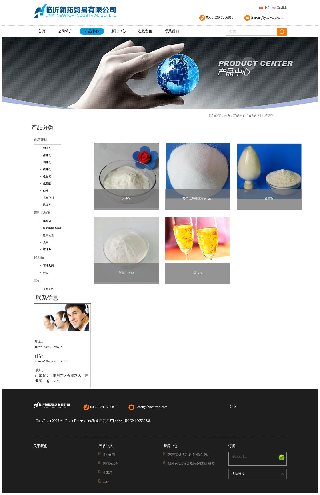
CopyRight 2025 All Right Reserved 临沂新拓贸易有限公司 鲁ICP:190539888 (93, 421)
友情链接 (238, 473)
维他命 (47, 249)
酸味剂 (47, 169)
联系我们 (172, 31)
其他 (37, 280)
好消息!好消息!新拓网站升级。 (189, 454)
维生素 (47, 176)
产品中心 (92, 31)
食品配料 (255, 115)
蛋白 (45, 242)
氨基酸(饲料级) (52, 228)
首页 (42, 31)
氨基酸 (47, 183)
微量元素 (48, 235)
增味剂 (47, 162)
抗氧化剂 (48, 197)
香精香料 (48, 288)
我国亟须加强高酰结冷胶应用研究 (191, 463)
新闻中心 (118, 31)
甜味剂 (47, 155)
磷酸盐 (47, 221)
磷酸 (45, 190)
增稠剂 (269, 115)
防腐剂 (47, 204)
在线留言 (145, 31)
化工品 (39, 257)
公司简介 (65, 31)
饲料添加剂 (42, 213)
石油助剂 (48, 265)
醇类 (45, 272)
